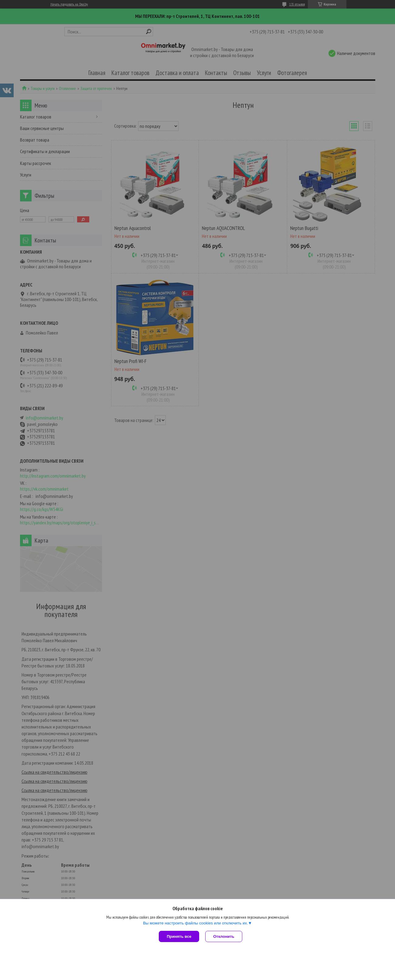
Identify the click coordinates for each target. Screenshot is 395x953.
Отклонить (223, 936)
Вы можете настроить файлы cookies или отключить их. (195, 923)
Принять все (179, 936)
